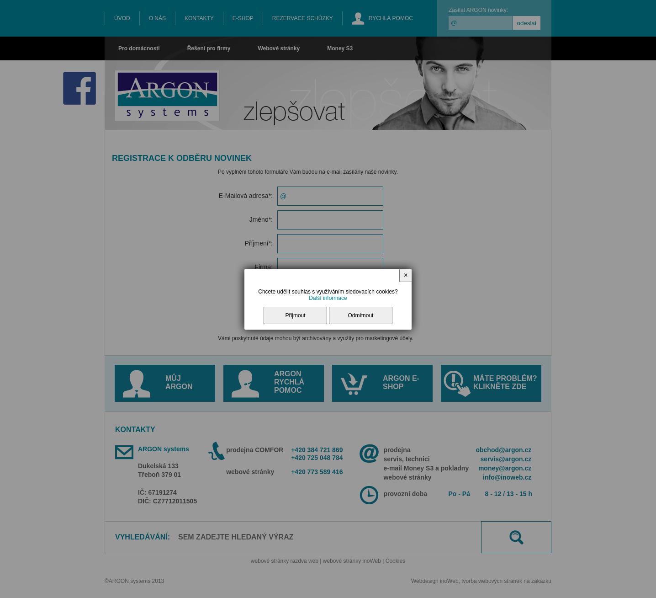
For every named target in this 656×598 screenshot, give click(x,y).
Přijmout (296, 315)
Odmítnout (360, 315)
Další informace (328, 298)
